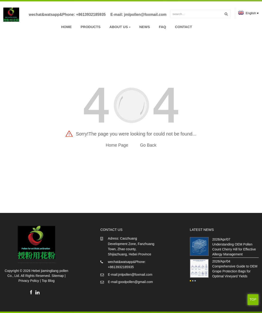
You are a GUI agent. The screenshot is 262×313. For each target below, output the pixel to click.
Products (91, 27)
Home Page (117, 145)
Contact (183, 27)
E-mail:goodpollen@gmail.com (130, 282)
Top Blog (48, 281)
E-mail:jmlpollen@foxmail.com (130, 274)
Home (66, 27)
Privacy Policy (28, 281)
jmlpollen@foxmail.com (145, 15)
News (144, 27)
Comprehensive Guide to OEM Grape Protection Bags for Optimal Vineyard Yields (235, 271)
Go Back (148, 145)
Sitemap (58, 276)
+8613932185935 (91, 15)
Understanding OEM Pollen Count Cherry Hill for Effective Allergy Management (234, 249)
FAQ (162, 27)
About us (119, 27)
